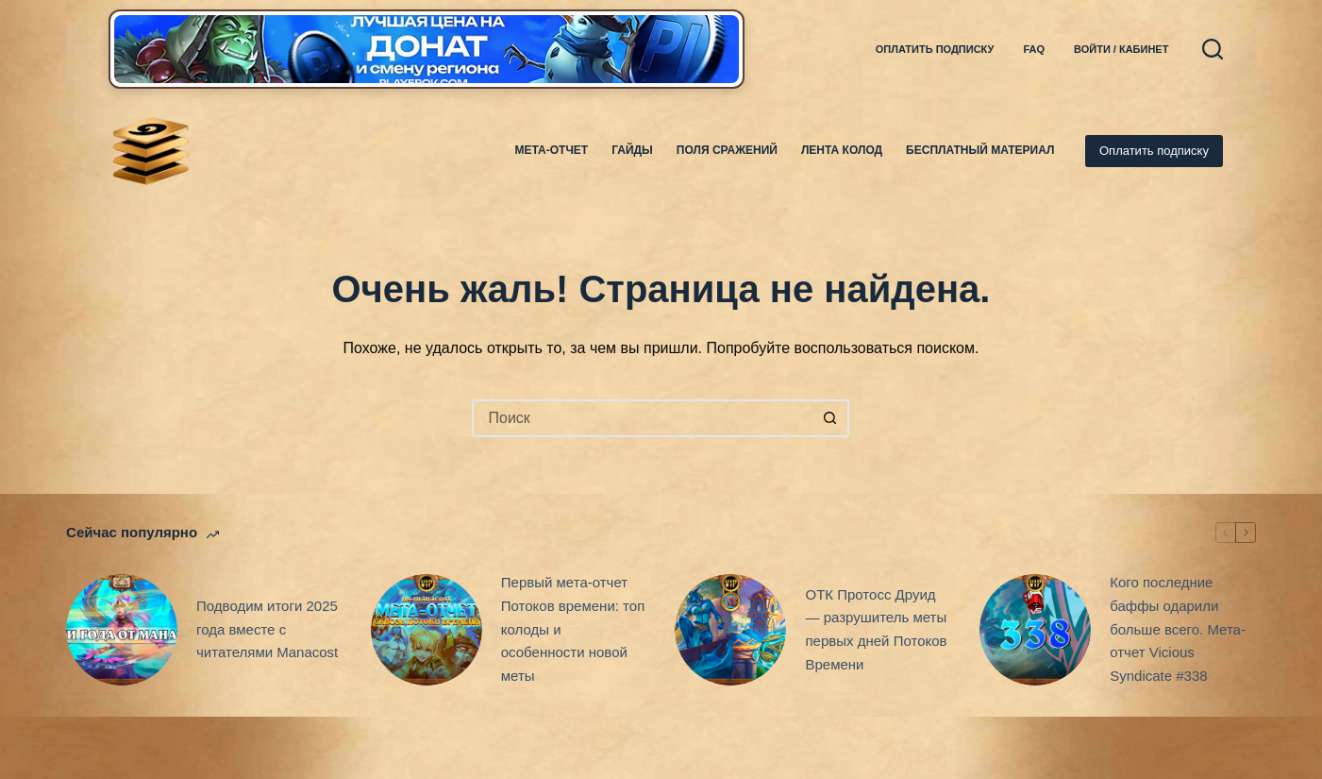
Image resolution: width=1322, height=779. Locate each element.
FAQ (1034, 49)
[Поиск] (1212, 49)
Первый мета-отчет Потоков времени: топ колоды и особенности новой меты (573, 629)
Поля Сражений (727, 150)
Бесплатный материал (980, 150)
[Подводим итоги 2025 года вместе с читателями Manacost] (121, 630)
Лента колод (841, 150)
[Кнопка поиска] (830, 418)
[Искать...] (642, 418)
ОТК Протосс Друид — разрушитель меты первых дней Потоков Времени (875, 629)
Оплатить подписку (935, 49)
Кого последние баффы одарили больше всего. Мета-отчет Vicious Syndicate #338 (1178, 629)
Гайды (632, 150)
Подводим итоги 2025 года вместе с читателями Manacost (267, 629)
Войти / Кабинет (1121, 49)
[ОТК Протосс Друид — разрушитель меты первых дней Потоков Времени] (730, 630)
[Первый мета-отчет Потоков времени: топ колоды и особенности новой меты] (426, 630)
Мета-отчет (552, 150)
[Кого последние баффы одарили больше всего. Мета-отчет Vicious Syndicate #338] (1035, 630)
